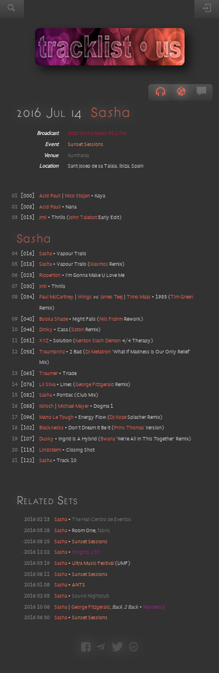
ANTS (78, 585)
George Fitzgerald (94, 384)
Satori (77, 329)
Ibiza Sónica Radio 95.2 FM (97, 133)
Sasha (110, 112)
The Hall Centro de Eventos (101, 519)
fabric (104, 530)
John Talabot (83, 217)
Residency (154, 607)
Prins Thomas (129, 428)
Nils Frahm (111, 319)
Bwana (107, 439)
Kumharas (78, 155)
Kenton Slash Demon (98, 341)
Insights (85, 552)
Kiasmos (99, 264)
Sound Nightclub (90, 596)
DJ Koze (118, 417)
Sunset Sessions (85, 144)
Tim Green (182, 297)
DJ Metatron (98, 352)
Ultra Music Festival (93, 563)
